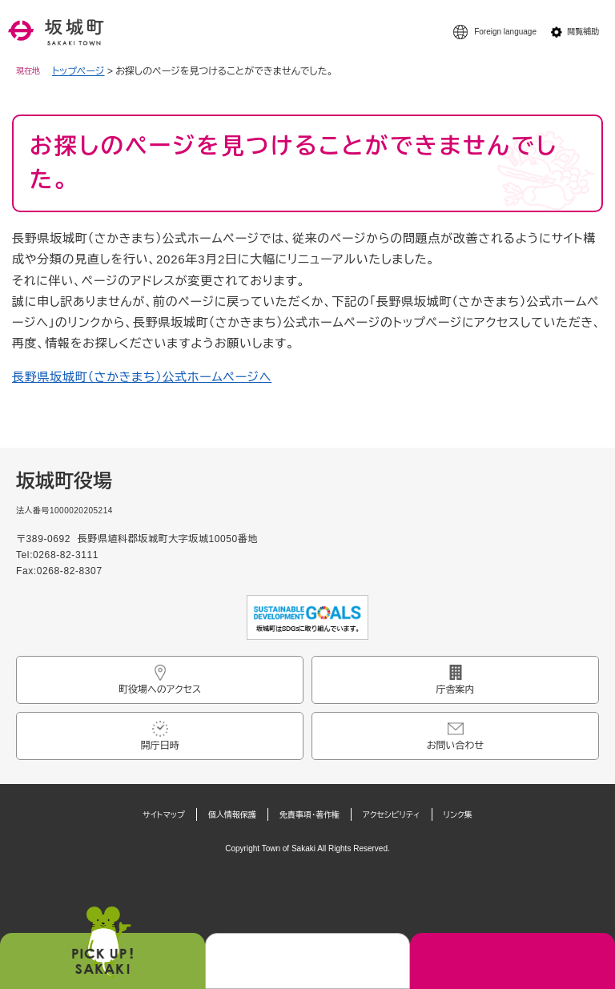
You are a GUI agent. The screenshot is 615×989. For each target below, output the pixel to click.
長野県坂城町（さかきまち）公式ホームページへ (141, 377)
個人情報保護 (232, 814)
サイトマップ (164, 814)
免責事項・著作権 (309, 814)
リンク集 (458, 814)
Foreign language (505, 31)
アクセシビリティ (391, 814)
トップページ (78, 71)
